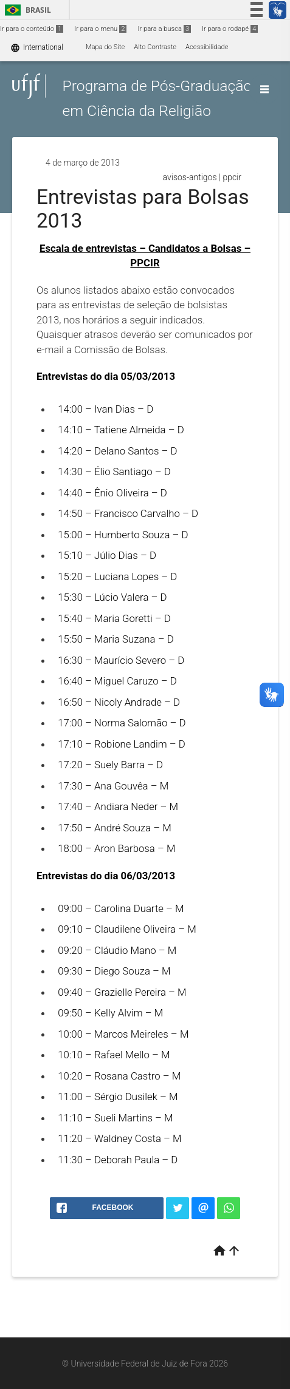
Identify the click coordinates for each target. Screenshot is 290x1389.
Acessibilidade (206, 47)
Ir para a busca (164, 29)
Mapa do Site (105, 47)
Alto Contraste (155, 47)
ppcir (232, 177)
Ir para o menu (100, 29)
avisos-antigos (190, 177)
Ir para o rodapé (230, 29)
